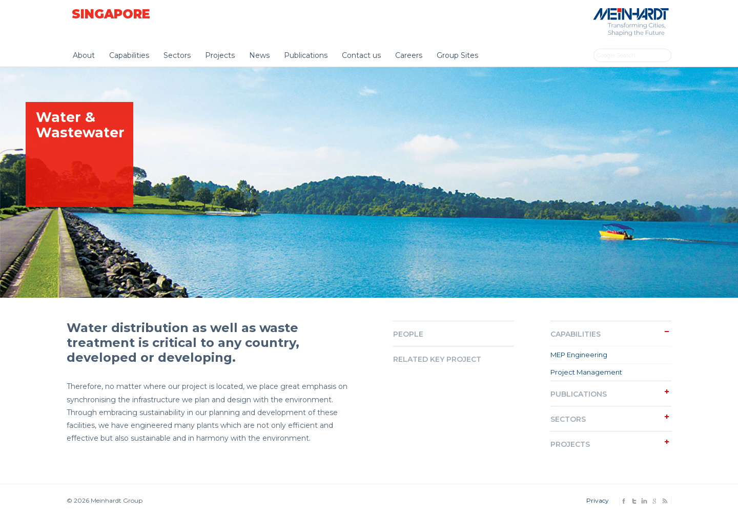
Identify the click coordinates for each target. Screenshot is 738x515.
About (84, 55)
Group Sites (457, 55)
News (259, 55)
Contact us (361, 55)
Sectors (177, 55)
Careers (408, 55)
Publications (305, 55)
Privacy (597, 500)
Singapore (111, 14)
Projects (220, 55)
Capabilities (129, 55)
